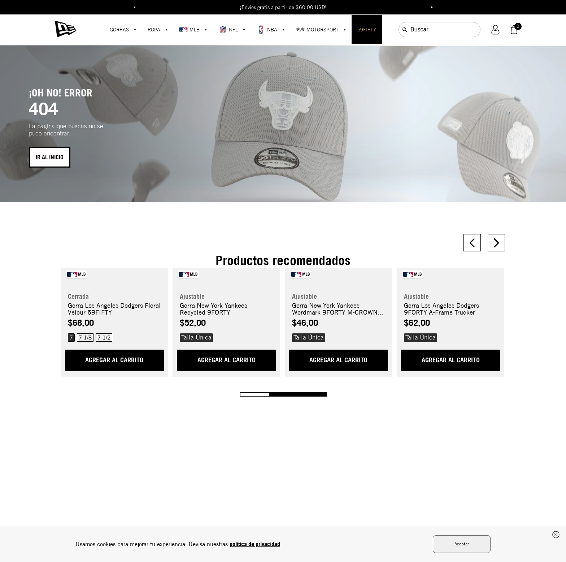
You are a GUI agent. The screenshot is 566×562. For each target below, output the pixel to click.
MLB (189, 29)
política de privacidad (255, 544)
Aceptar (461, 543)
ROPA (154, 30)
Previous (134, 7)
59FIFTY (366, 30)
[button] (495, 30)
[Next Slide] (496, 242)
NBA (267, 29)
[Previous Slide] (472, 242)
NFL (228, 29)
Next (432, 7)
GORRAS (119, 30)
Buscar (419, 29)
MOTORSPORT (317, 29)
